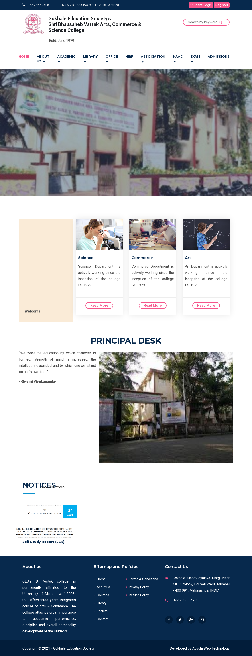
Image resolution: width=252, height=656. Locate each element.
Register (221, 5)
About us (102, 586)
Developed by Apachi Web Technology (200, 647)
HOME (24, 57)
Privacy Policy (137, 586)
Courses (101, 594)
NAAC (178, 59)
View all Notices (53, 486)
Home (100, 578)
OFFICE (112, 59)
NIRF (129, 57)
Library (100, 602)
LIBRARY (90, 59)
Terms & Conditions (142, 578)
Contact (101, 618)
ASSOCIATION (153, 59)
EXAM (195, 59)
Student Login (201, 5)
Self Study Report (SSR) (43, 541)
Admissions (219, 57)
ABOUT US (43, 59)
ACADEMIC (66, 59)
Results (101, 610)
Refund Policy (137, 594)
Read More (99, 304)
